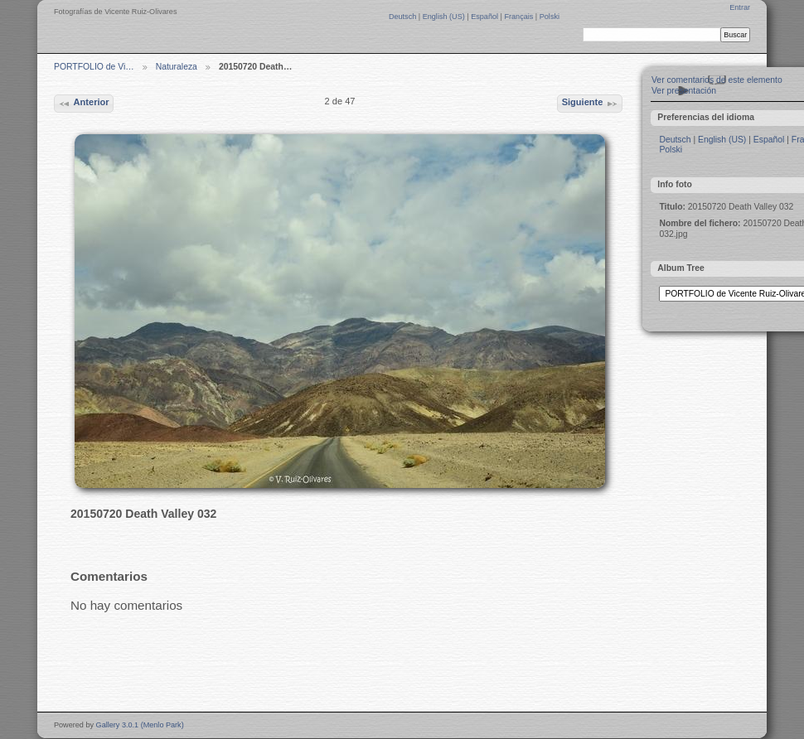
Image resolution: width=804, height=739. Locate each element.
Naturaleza (176, 66)
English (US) (445, 16)
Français (519, 16)
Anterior (83, 103)
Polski (549, 16)
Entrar (739, 7)
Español (485, 16)
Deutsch (404, 16)
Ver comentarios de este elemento (716, 80)
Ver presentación (683, 90)
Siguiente (590, 103)
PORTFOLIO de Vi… (94, 66)
